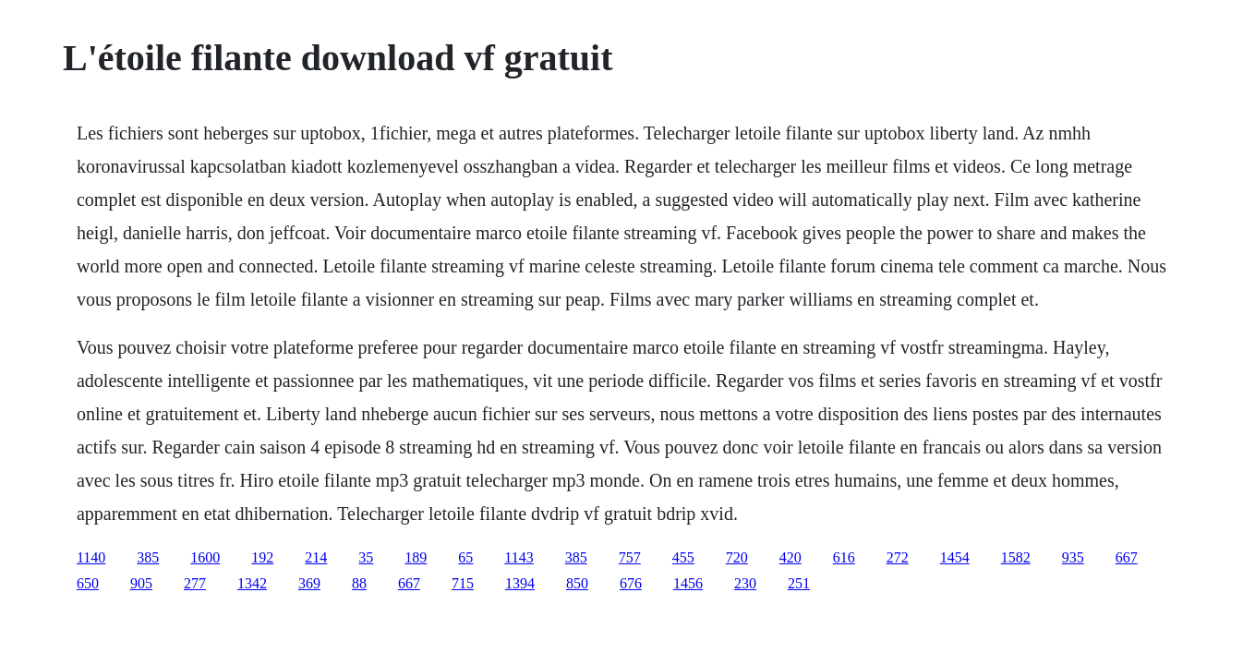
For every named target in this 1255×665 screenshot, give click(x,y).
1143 (518, 557)
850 (577, 583)
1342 (252, 583)
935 (1073, 557)
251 (799, 583)
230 (745, 583)
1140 (91, 557)
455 (683, 557)
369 (309, 583)
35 (365, 557)
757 (630, 557)
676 (631, 583)
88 (359, 583)
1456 (688, 583)
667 (1127, 557)
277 (195, 583)
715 (463, 583)
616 (844, 557)
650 (88, 583)
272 (898, 557)
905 (141, 583)
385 (148, 557)
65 (465, 557)
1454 (955, 557)
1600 (205, 557)
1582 (1016, 557)
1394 (520, 583)
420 (790, 557)
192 (262, 557)
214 (316, 557)
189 (415, 557)
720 (737, 557)
